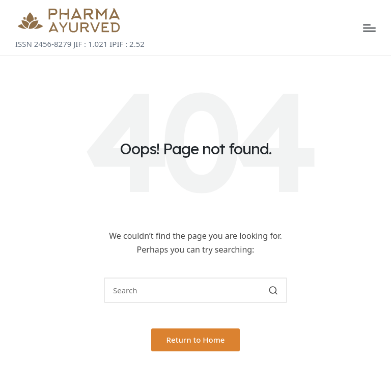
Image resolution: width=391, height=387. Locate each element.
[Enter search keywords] (195, 290)
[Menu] (369, 28)
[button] (273, 290)
